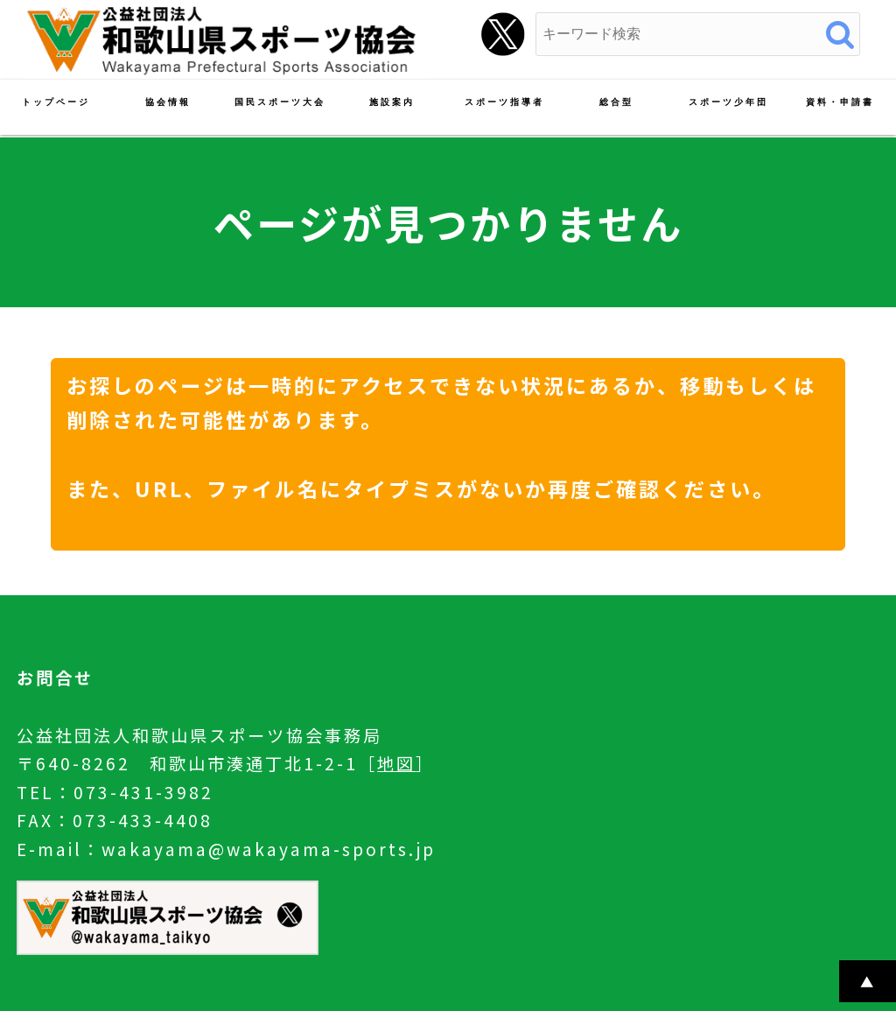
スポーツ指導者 (504, 102)
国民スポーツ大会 (280, 102)
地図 (396, 763)
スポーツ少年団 (728, 102)
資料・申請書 (840, 102)
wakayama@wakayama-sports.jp (269, 849)
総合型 (616, 102)
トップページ (56, 102)
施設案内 (392, 102)
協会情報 (168, 102)
